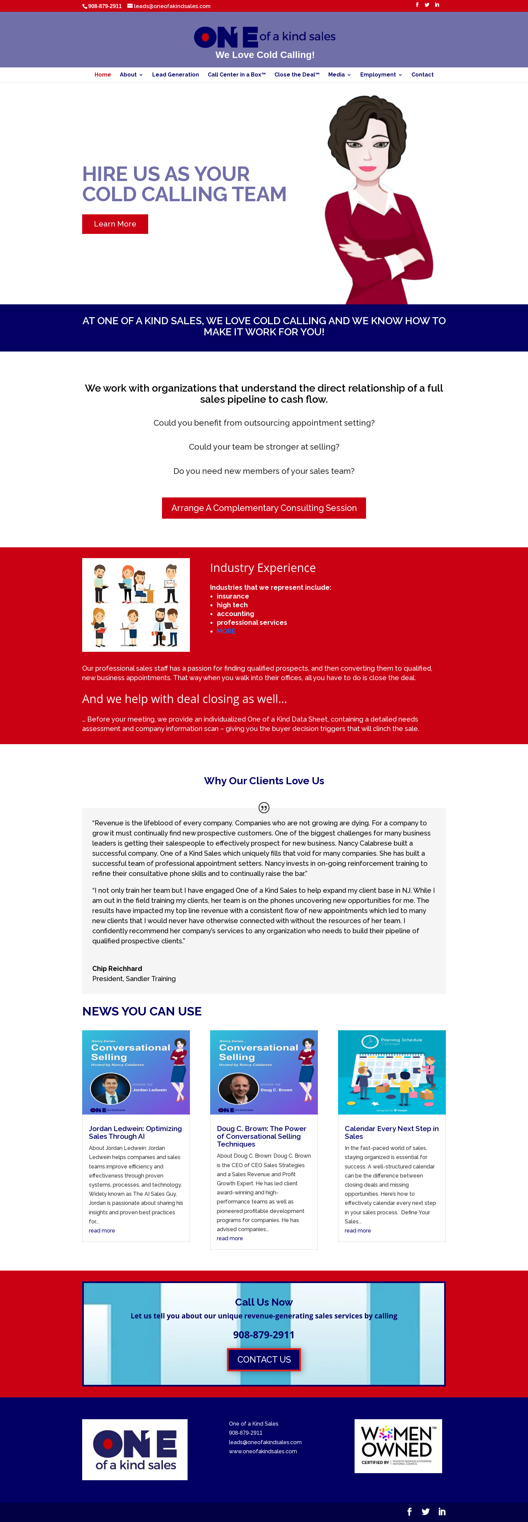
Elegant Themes (138, 1512)
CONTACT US (264, 1359)
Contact (422, 75)
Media (336, 75)
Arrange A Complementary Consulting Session (264, 508)
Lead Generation (175, 75)
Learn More (115, 223)
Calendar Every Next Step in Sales (392, 1132)
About (128, 75)
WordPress (213, 1512)
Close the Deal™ (297, 75)
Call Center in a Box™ (237, 75)
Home (103, 75)
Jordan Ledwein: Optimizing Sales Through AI (135, 1132)
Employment (378, 75)
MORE (226, 631)
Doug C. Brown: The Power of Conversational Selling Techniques (261, 1136)
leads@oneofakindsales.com (265, 1442)
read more (102, 1230)
